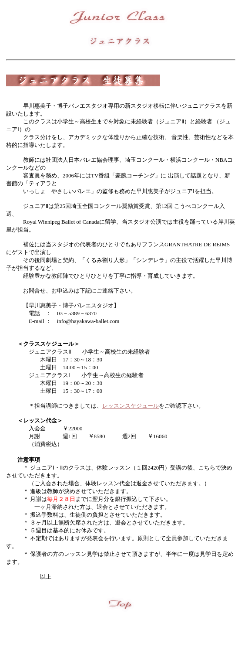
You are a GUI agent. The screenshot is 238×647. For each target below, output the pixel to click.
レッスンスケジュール (130, 405)
